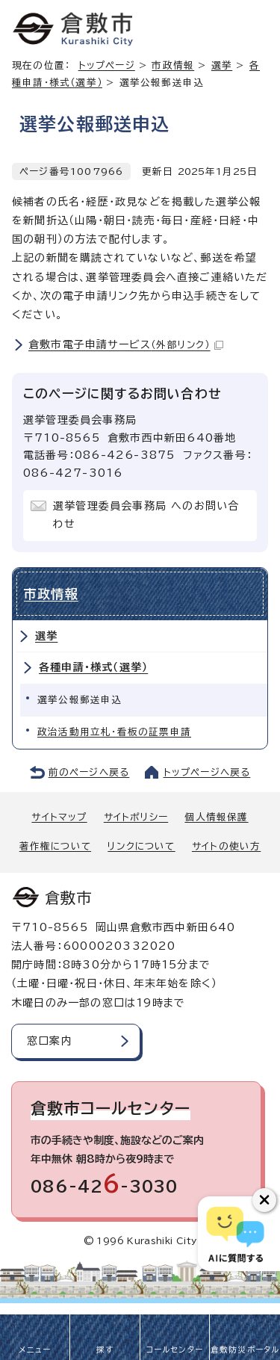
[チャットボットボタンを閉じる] (264, 1200)
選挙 (46, 636)
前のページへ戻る (89, 772)
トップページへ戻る (207, 772)
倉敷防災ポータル (245, 1349)
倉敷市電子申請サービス (125, 344)
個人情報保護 (216, 817)
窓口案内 (49, 1041)
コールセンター (174, 1349)
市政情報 (173, 65)
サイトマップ (59, 817)
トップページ (106, 65)
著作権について (55, 846)
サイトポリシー (136, 817)
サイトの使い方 (226, 846)
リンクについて (141, 846)
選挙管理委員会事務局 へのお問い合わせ (146, 515)
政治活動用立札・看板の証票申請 (114, 732)
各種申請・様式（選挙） (93, 667)
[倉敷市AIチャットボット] (235, 1234)
